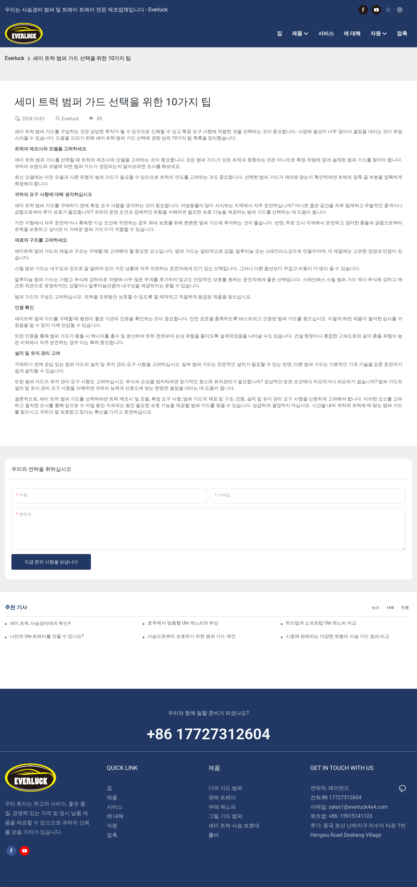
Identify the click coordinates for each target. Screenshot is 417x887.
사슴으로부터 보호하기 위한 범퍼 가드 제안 (191, 636)
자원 (405, 607)
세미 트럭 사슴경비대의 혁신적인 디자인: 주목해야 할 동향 (40, 623)
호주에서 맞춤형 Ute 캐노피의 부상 (183, 622)
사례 (390, 607)
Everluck (14, 58)
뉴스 (376, 607)
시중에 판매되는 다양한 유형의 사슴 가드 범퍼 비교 (337, 636)
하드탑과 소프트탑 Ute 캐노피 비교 (321, 622)
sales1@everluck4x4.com (358, 807)
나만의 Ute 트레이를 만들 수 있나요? (47, 636)
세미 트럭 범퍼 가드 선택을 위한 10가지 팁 (82, 58)
